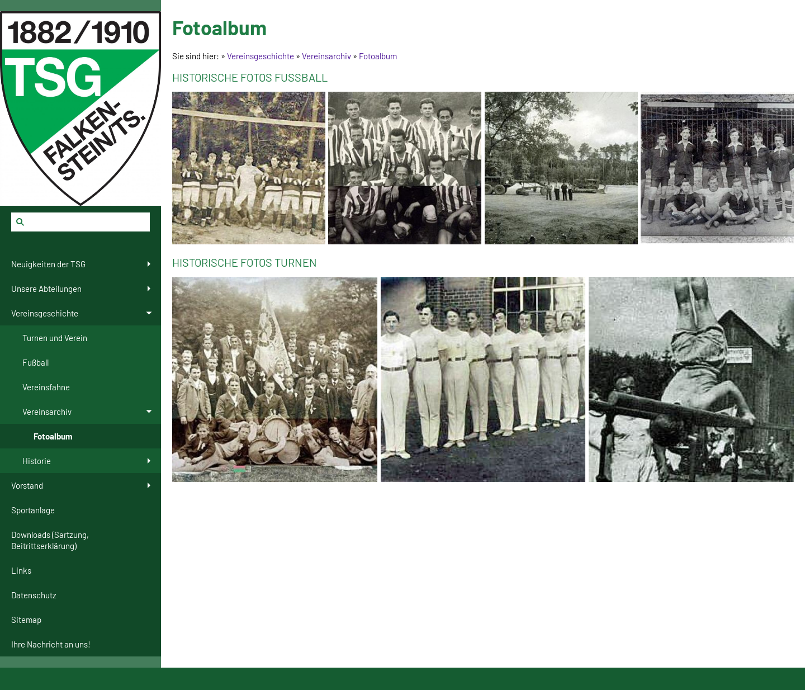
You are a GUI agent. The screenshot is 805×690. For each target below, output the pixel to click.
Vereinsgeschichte (260, 56)
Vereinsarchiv (326, 56)
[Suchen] (80, 221)
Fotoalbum (378, 56)
